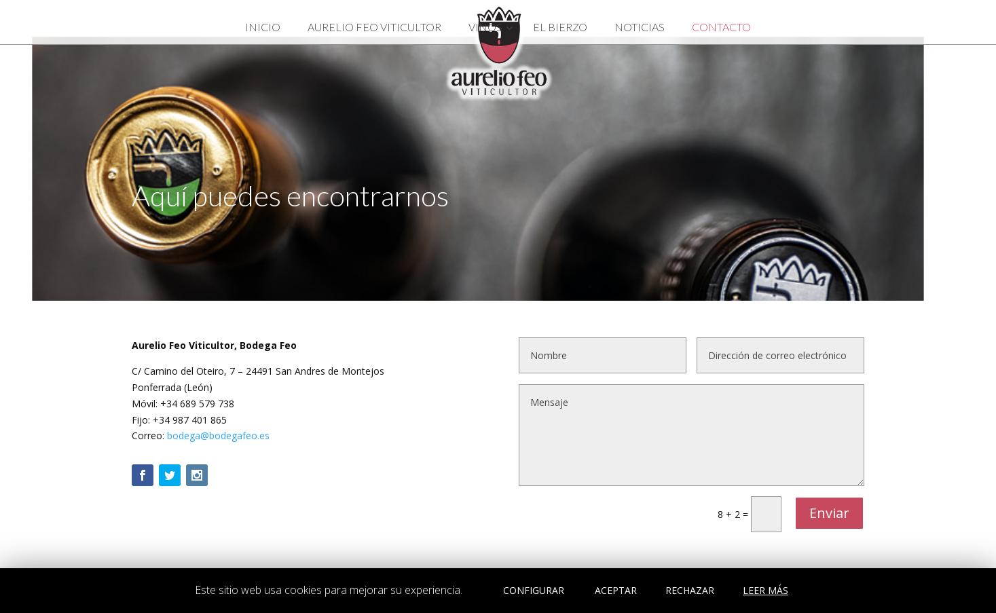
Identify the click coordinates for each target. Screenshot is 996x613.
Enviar (829, 513)
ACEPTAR (616, 590)
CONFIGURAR (533, 590)
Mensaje (692, 435)
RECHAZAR (689, 590)
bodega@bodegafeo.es (218, 435)
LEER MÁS (765, 590)
